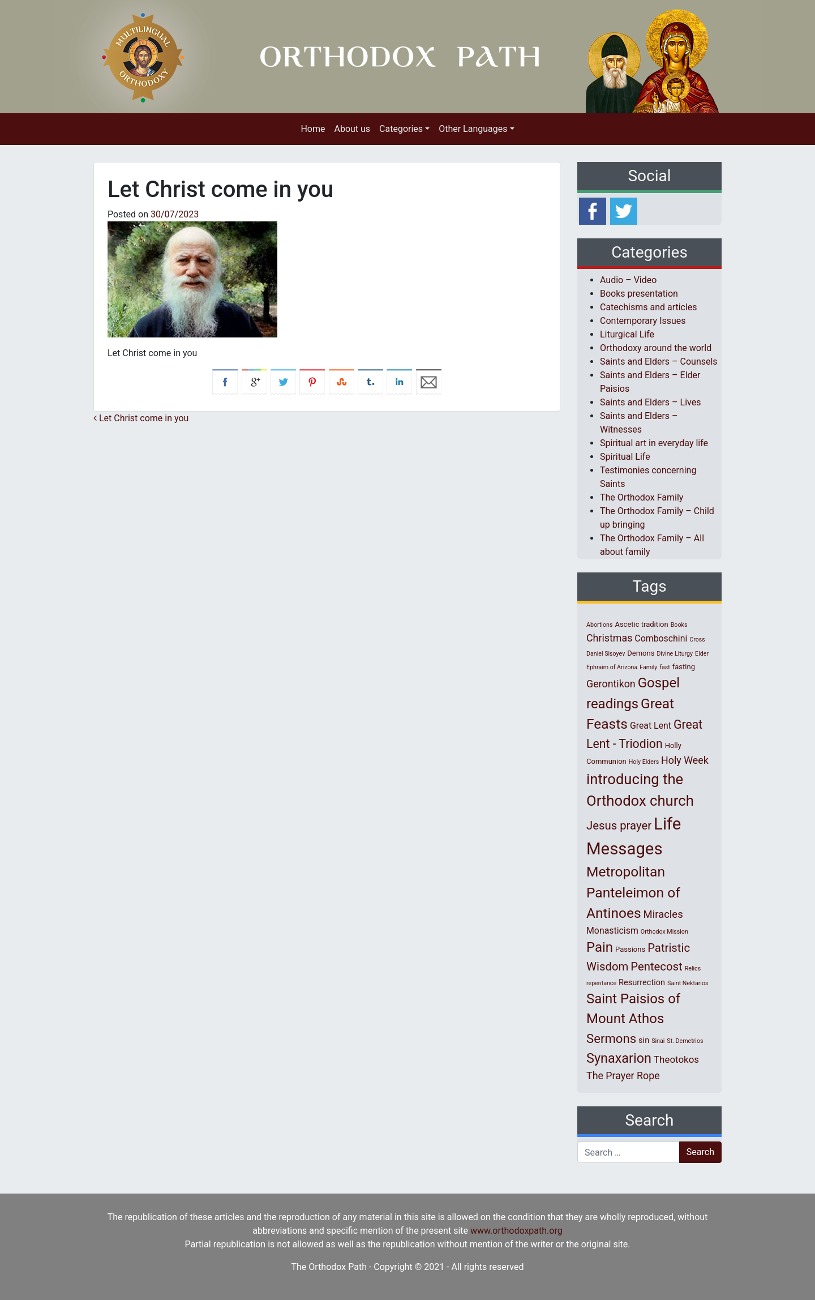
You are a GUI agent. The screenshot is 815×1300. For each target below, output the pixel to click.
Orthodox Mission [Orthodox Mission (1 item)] (664, 931)
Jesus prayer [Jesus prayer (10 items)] (618, 825)
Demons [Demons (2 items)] (640, 653)
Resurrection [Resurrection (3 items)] (642, 982)
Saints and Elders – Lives (650, 402)
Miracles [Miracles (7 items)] (663, 914)
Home (313, 128)
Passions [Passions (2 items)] (630, 949)
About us (352, 128)
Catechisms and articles (648, 307)
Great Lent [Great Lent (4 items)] (650, 725)
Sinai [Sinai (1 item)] (657, 1041)
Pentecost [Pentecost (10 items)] (656, 966)
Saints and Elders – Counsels (659, 361)
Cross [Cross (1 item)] (697, 639)
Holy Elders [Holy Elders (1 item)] (644, 762)
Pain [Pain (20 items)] (599, 947)
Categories (401, 128)
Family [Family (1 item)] (648, 667)
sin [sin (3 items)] (643, 1040)
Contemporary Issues (643, 320)
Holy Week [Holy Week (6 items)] (685, 760)
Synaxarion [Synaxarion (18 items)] (618, 1058)
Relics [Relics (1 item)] (693, 968)
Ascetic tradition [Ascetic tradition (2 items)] (641, 624)
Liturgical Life (627, 334)
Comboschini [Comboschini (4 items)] (660, 638)
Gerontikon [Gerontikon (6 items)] (611, 684)
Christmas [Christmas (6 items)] (609, 638)
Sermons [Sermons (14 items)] (611, 1038)
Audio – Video (628, 280)
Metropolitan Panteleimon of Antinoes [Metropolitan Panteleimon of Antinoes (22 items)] (633, 892)
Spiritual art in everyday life (654, 443)
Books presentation (639, 293)
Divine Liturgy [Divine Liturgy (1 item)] (675, 653)
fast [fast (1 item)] (664, 667)
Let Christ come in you (140, 418)
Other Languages (473, 128)
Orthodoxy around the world (655, 348)
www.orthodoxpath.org (516, 1230)
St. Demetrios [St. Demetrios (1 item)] (685, 1041)
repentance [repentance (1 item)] (601, 983)
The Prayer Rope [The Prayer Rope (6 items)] (623, 1075)
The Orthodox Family (641, 497)
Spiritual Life (625, 456)
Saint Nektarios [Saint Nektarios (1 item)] (687, 983)
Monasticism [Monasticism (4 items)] (612, 930)
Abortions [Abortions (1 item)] (599, 624)
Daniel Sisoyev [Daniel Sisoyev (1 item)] (605, 653)
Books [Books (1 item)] (679, 624)
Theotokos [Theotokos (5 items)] (676, 1059)
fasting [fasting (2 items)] (683, 666)
